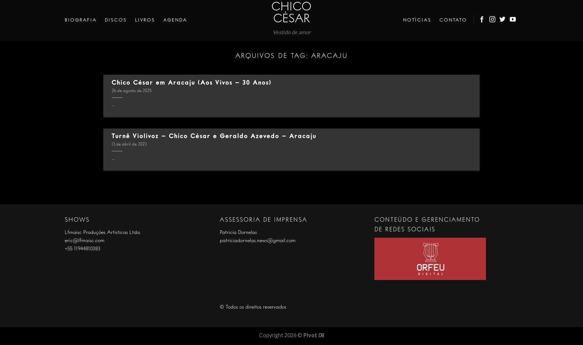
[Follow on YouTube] (513, 20)
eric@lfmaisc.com (84, 240)
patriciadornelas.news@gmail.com (258, 240)
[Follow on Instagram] (492, 20)
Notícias (417, 20)
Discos (116, 20)
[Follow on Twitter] (502, 20)
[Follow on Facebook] (482, 20)
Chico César (291, 13)
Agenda (175, 20)
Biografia (81, 20)
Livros (145, 20)
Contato (453, 20)
